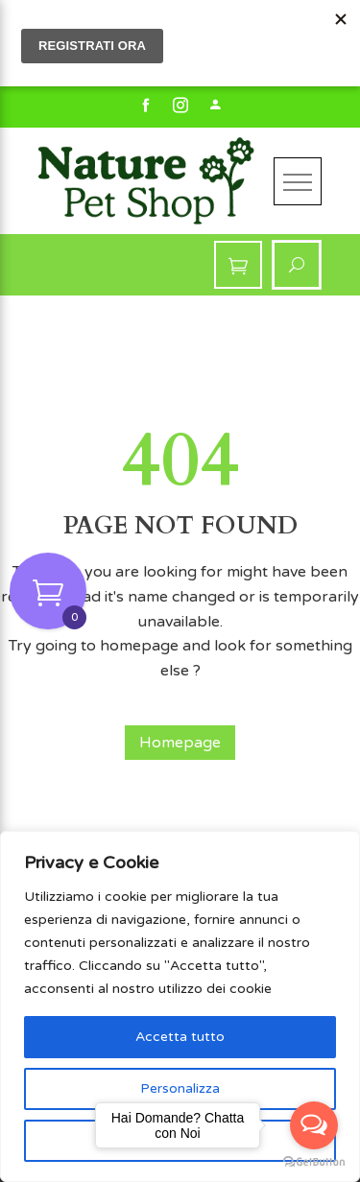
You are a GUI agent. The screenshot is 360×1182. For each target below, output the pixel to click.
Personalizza (180, 1088)
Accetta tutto (180, 1036)
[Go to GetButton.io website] (314, 1162)
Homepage (180, 742)
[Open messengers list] (314, 1125)
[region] (180, 1006)
